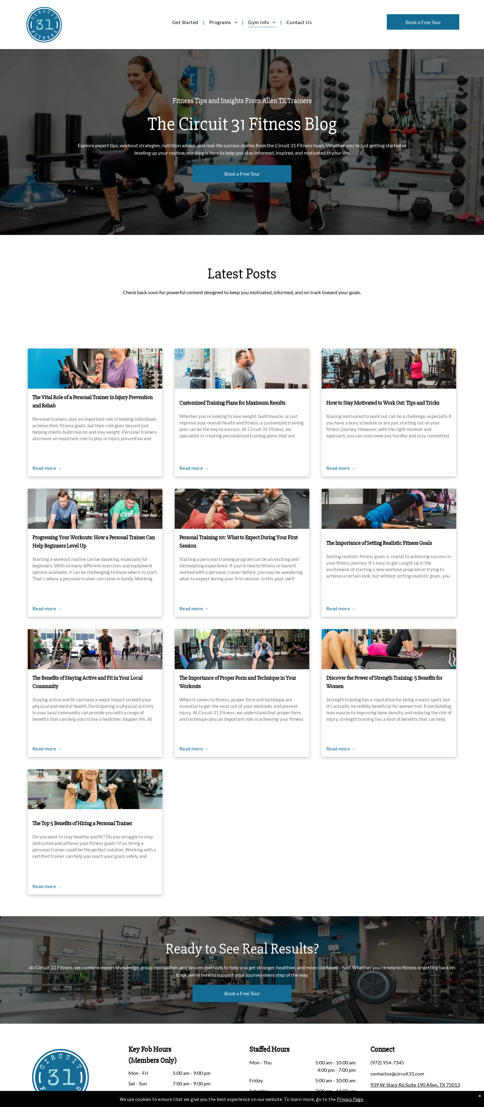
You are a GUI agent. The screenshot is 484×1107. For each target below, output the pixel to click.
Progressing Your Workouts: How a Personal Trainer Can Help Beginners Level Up (93, 541)
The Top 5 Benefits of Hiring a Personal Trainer (82, 823)
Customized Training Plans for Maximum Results (232, 402)
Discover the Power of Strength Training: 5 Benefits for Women (384, 682)
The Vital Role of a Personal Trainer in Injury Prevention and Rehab (92, 401)
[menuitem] (186, 22)
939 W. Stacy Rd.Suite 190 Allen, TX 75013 (415, 1085)
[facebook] (376, 1098)
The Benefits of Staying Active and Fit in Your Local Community (87, 682)
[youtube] (405, 1098)
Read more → (47, 468)
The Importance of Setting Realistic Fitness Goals (379, 543)
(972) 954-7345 (387, 1062)
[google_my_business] (419, 1098)
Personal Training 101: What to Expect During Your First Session (238, 541)
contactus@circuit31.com (397, 1073)
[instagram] (390, 1098)
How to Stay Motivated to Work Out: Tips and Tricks (382, 402)
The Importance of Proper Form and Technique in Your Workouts (237, 682)
